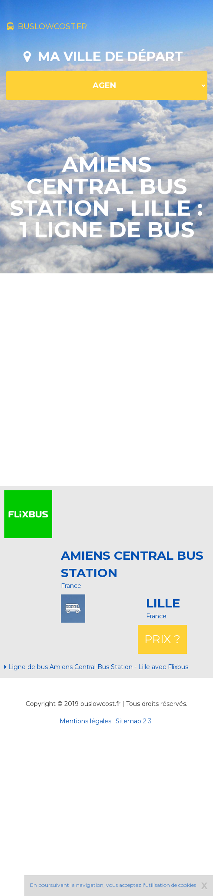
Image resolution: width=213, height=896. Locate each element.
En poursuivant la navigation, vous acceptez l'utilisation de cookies (113, 885)
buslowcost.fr (47, 26)
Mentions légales (85, 721)
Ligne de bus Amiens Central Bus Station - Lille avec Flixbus (96, 667)
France (71, 586)
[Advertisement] (103, 378)
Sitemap (128, 721)
